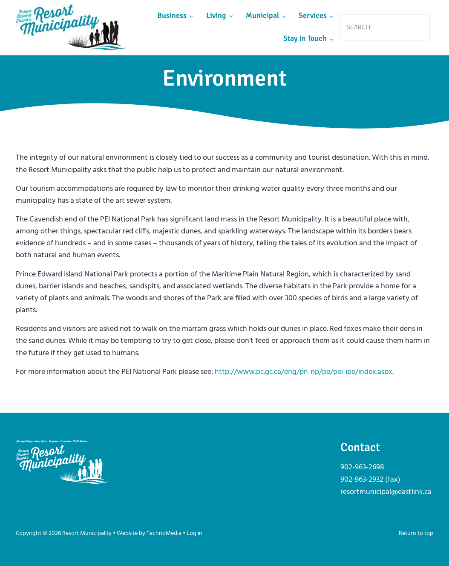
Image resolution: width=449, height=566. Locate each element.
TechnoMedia (164, 533)
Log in (194, 533)
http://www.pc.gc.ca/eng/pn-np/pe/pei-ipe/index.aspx (303, 372)
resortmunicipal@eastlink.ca (386, 492)
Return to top (416, 533)
